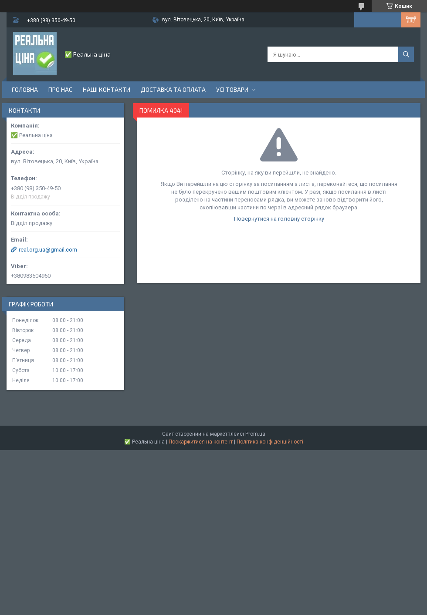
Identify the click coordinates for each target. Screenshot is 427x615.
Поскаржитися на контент (201, 442)
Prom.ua (255, 434)
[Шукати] (406, 54)
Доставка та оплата (173, 89)
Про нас (60, 89)
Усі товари (232, 89)
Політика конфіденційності (270, 442)
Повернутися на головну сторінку (279, 218)
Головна (25, 89)
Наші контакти (106, 89)
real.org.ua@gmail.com (48, 249)
